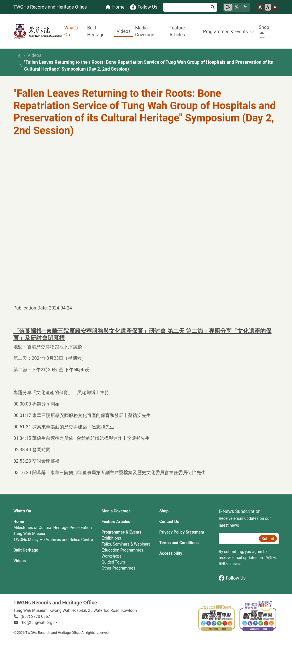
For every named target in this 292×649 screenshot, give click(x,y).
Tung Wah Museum (30, 533)
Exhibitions (111, 538)
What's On (71, 31)
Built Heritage (96, 31)
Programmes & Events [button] (225, 31)
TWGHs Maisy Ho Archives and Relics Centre (53, 539)
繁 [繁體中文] (237, 7)
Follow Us (232, 578)
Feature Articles (177, 31)
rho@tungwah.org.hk (39, 622)
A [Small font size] (275, 7)
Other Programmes (118, 568)
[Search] (185, 7)
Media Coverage (144, 31)
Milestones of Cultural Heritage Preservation (52, 527)
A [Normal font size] (267, 7)
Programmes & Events (121, 532)
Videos (124, 31)
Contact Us (169, 521)
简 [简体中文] (246, 7)
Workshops (111, 556)
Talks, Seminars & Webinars (126, 544)
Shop (264, 27)
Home (18, 521)
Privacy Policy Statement (181, 532)
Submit (267, 538)
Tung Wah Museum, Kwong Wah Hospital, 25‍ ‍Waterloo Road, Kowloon (75, 610)
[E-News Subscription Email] (238, 538)
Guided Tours (113, 562)
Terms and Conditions (179, 542)
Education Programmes (122, 550)
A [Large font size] (260, 7)
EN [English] (228, 7)
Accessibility (170, 553)
